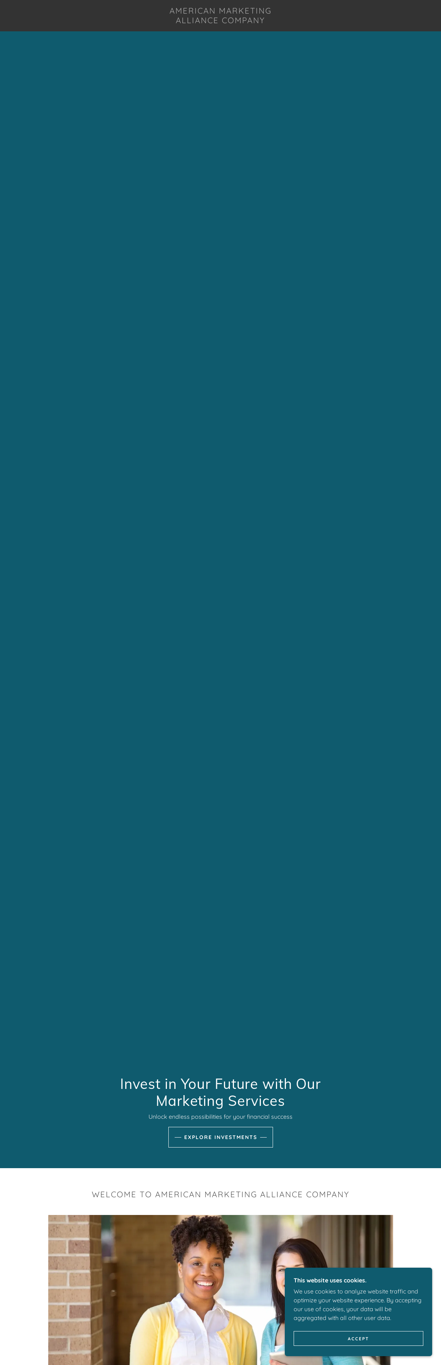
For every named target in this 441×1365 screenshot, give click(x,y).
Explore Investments (220, 1137)
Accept (358, 1338)
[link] (220, 21)
